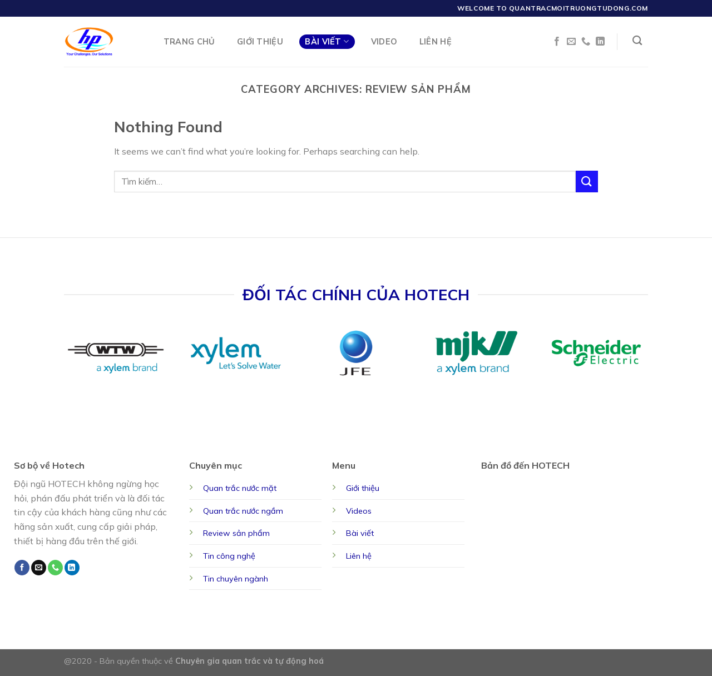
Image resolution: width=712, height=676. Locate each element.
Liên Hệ (435, 42)
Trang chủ (189, 42)
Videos (359, 511)
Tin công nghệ (229, 556)
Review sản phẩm (236, 533)
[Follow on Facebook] (556, 42)
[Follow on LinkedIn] (600, 42)
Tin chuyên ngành (235, 579)
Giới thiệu (362, 488)
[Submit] (587, 181)
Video (384, 42)
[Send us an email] (571, 42)
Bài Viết (327, 41)
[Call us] (585, 42)
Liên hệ (359, 556)
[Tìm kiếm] (637, 41)
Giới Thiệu (260, 42)
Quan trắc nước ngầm (243, 511)
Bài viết (360, 533)
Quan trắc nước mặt (239, 488)
